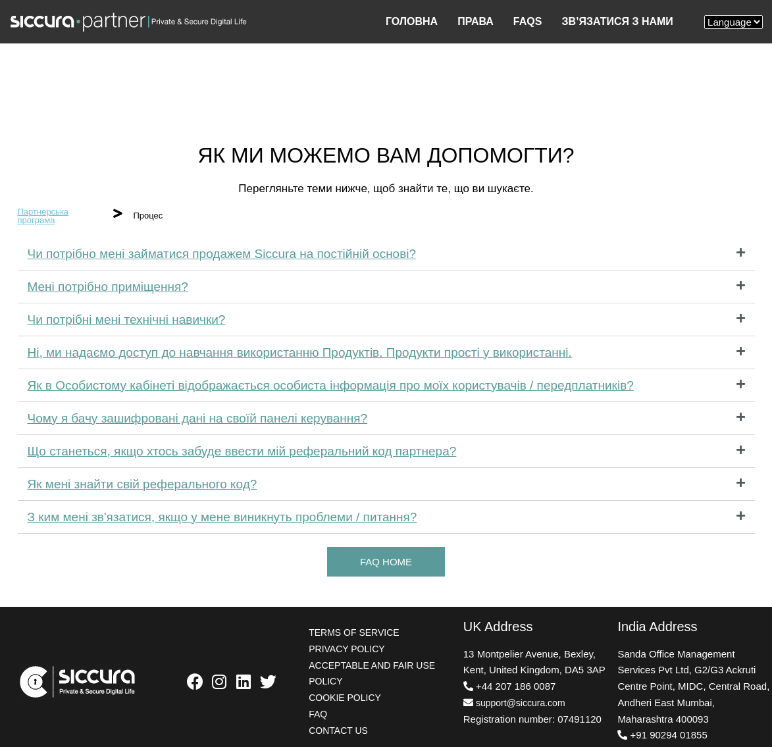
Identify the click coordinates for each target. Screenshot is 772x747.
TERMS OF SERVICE (354, 632)
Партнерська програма (43, 216)
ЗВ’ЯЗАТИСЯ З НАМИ (617, 21)
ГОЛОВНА (412, 21)
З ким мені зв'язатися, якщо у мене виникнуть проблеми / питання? (222, 517)
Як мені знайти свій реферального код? (142, 484)
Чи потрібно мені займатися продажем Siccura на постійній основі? (222, 254)
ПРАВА (475, 21)
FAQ (318, 714)
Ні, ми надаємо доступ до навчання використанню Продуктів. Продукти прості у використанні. (300, 352)
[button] (386, 562)
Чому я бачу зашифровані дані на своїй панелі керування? (198, 418)
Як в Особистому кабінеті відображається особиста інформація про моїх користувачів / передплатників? (331, 385)
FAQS (527, 21)
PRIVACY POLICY (346, 649)
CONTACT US (338, 730)
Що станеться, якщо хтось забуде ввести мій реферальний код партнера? (242, 451)
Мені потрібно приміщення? (108, 287)
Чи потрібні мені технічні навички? (127, 319)
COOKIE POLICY (345, 697)
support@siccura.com (520, 703)
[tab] (386, 254)
